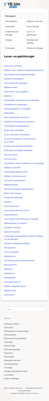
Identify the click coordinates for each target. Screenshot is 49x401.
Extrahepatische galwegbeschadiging (19, 74)
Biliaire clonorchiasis (12, 193)
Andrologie (8, 342)
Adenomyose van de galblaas (16, 91)
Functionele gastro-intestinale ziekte (19, 260)
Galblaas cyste (10, 290)
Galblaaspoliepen (11, 185)
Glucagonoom (10, 248)
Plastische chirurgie (35, 48)
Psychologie (9, 357)
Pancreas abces (11, 155)
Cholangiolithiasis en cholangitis (17, 109)
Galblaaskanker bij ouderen (15, 223)
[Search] (24, 309)
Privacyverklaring (24, 391)
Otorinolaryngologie (12, 349)
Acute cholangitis (11, 252)
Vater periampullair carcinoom (16, 117)
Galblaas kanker (10, 87)
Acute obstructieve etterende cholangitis (21, 219)
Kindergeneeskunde (12, 360)
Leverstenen (9, 295)
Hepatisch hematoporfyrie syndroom (19, 121)
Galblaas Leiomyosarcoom (15, 176)
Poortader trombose (12, 227)
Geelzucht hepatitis (12, 232)
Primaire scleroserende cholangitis (18, 146)
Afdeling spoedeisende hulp (15, 371)
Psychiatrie (8, 353)
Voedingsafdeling (11, 364)
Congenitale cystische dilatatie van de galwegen (24, 163)
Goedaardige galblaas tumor (16, 172)
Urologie (8, 40)
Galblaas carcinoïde (12, 167)
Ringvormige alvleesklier (14, 130)
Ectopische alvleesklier (13, 197)
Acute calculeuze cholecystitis (16, 134)
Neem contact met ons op (13, 388)
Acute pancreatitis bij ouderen (16, 210)
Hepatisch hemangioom (14, 79)
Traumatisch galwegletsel (14, 180)
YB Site (22, 393)
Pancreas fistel (10, 159)
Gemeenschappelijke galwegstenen (19, 189)
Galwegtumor (9, 273)
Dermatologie (9, 346)
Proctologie (10, 48)
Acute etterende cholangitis (15, 83)
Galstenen (8, 96)
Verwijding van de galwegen (15, 104)
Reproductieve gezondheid (15, 338)
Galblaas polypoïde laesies (15, 286)
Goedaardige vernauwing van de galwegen (21, 100)
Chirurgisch (8, 327)
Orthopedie (10, 26)
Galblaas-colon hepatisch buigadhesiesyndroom (24, 70)
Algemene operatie (35, 21)
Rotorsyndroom (10, 265)
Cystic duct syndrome (13, 66)
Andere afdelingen (11, 378)
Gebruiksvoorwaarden (34, 388)
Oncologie (8, 367)
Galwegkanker (10, 278)
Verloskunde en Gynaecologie (16, 331)
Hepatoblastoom (11, 215)
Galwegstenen (10, 256)
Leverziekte (8, 375)
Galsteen (7, 202)
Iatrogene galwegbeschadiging (17, 243)
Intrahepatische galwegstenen (16, 126)
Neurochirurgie (33, 26)
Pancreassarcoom (11, 206)
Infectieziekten (11, 21)
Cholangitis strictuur (12, 282)
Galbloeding (9, 113)
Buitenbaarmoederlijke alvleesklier (18, 150)
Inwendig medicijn (11, 324)
